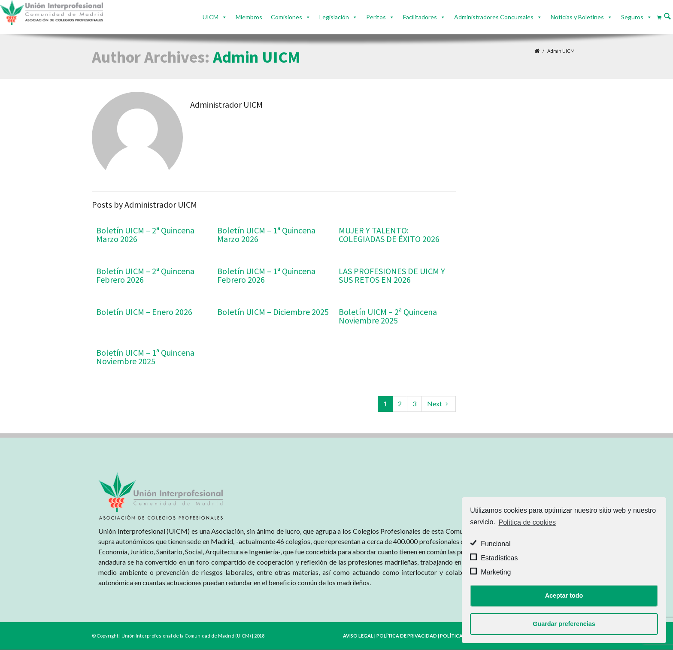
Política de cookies (527, 522)
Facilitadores (420, 17)
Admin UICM (256, 57)
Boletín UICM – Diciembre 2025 (273, 311)
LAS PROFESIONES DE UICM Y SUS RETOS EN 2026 (392, 275)
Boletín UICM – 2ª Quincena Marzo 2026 (145, 234)
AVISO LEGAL (358, 635)
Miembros (249, 17)
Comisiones (286, 17)
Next (438, 403)
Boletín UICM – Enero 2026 (144, 311)
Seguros (632, 17)
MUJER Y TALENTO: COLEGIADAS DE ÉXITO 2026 (389, 234)
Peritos (376, 17)
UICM (210, 17)
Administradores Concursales (494, 17)
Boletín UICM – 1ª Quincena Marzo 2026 (266, 234)
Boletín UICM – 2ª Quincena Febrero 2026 (145, 275)
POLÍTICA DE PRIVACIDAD (406, 635)
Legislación (334, 17)
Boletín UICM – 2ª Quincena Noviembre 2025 (388, 316)
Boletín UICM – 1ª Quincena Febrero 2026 (266, 275)
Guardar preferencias (564, 623)
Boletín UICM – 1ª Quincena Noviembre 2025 (145, 356)
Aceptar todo (564, 595)
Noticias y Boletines (577, 17)
